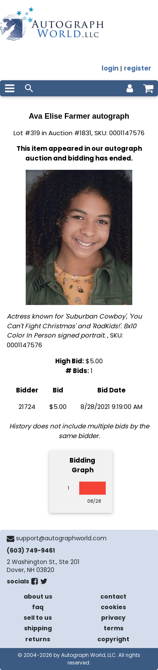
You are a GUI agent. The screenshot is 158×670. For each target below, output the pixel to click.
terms (113, 628)
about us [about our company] (38, 596)
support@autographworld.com (61, 538)
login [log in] (110, 68)
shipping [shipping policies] (38, 628)
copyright (113, 639)
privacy (113, 617)
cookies (113, 607)
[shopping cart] (148, 88)
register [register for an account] (137, 68)
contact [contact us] (113, 596)
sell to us (38, 617)
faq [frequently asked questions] (37, 607)
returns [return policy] (37, 639)
